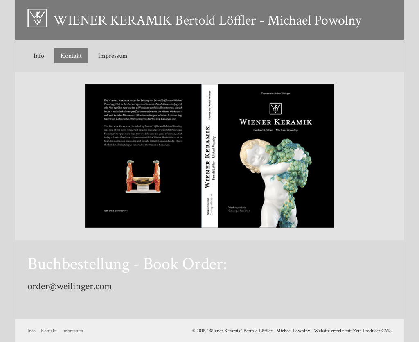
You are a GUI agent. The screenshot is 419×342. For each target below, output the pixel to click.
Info (39, 56)
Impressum (113, 56)
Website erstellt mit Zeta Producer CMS (353, 331)
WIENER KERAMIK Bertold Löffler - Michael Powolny (207, 20)
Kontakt (71, 56)
